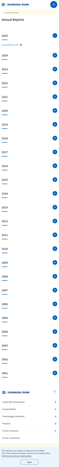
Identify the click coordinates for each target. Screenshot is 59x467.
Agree (29, 462)
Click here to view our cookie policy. (17, 456)
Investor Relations (12, 13)
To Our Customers (11, 437)
